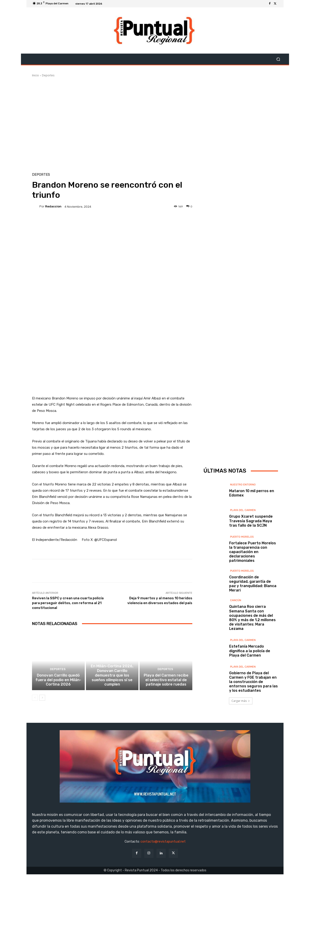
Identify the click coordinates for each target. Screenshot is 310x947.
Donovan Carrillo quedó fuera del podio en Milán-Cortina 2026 (58, 764)
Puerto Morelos (242, 581)
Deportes (48, 75)
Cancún (235, 644)
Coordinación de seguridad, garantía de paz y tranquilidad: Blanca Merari (252, 628)
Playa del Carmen (243, 554)
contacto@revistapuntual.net (163, 914)
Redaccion (53, 206)
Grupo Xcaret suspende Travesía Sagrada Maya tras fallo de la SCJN (251, 565)
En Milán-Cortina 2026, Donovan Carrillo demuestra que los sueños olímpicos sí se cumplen (112, 762)
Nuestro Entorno (243, 528)
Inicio (35, 75)
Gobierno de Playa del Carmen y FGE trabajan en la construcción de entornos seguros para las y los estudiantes (253, 726)
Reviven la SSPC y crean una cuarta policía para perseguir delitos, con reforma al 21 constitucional (68, 682)
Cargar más (240, 745)
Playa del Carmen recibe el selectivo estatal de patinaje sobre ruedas (166, 764)
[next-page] (42, 781)
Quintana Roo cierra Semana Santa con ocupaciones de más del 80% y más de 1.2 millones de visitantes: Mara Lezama (252, 662)
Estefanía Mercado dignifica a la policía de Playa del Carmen (249, 695)
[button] (278, 59)
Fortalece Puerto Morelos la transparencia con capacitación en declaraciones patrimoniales (252, 596)
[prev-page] (35, 781)
